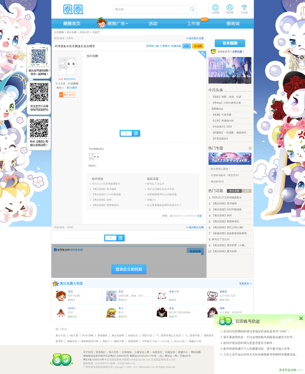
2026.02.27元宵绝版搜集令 (106, 183)
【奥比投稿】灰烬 (102, 199)
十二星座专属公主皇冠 (168, 335)
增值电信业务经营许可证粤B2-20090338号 (106, 355)
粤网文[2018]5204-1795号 (143, 355)
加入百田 (114, 352)
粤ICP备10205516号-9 (94, 359)
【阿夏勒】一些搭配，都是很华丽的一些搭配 (231, 132)
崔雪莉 (59, 341)
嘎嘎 (222, 308)
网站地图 (196, 352)
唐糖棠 (223, 291)
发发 (171, 308)
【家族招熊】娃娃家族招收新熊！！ (231, 233)
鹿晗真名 (209, 335)
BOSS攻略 (87, 335)
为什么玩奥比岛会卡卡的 (160, 189)
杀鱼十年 (174, 291)
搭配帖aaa (217, 108)
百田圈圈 (59, 32)
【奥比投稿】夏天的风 (224, 251)
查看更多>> (245, 283)
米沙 (121, 291)
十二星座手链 (192, 335)
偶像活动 (72, 341)
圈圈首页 (71, 23)
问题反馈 (170, 352)
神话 (70, 291)
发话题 (198, 46)
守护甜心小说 (149, 341)
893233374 (69, 79)
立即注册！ (238, 51)
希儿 (121, 308)
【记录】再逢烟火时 (223, 120)
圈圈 (82, 9)
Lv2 (61, 79)
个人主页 (60, 83)
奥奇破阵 (102, 335)
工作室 (193, 23)
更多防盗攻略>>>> (291, 370)
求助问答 (84, 32)
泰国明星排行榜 (89, 341)
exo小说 (165, 341)
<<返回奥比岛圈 (195, 38)
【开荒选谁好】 (220, 138)
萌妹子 (106, 341)
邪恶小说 (147, 335)
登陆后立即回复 (128, 269)
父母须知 (127, 352)
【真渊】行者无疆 (221, 114)
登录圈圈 (230, 43)
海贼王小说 (195, 341)
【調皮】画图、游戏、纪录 (226, 96)
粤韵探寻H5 (217, 181)
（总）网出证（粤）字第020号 (174, 355)
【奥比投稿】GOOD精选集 (106, 194)
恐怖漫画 (133, 341)
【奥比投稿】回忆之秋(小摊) (227, 227)
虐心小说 (60, 335)
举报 (164, 215)
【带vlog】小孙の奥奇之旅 (226, 102)
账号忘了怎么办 (155, 183)
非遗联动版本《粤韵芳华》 (225, 175)
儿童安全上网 (141, 352)
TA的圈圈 (73, 83)
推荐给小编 (152, 45)
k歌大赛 (73, 335)
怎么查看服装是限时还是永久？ (164, 205)
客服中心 (183, 352)
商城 (233, 23)
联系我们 (101, 352)
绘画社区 (133, 335)
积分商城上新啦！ (221, 168)
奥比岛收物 (118, 335)
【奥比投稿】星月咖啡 (104, 189)
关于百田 (88, 352)
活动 (152, 23)
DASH (71, 308)
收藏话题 (176, 45)
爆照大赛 (119, 341)
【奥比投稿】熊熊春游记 (105, 205)
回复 (186, 45)
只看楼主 (165, 45)
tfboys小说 (179, 341)
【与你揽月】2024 (222, 126)
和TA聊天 (72, 87)
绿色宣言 (157, 352)
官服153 (151, 199)
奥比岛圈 (72, 32)
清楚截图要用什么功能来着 (162, 194)
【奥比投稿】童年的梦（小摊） (229, 245)
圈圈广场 (112, 23)
